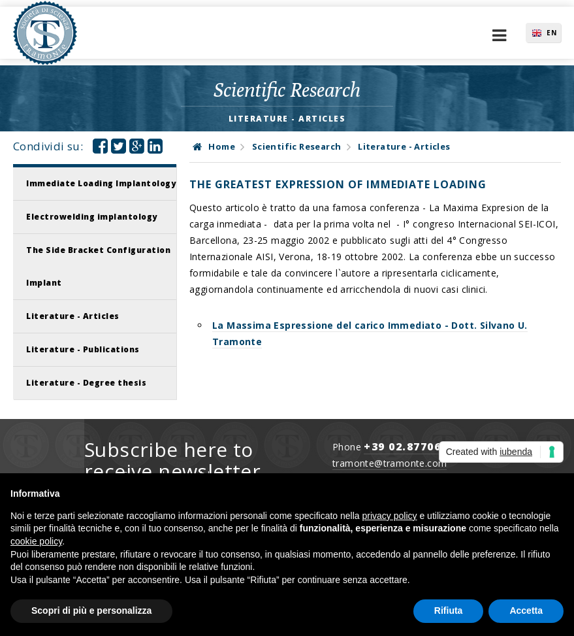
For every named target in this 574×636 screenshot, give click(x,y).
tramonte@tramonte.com (389, 463)
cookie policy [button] (36, 541)
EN (552, 32)
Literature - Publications (83, 349)
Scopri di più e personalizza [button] (91, 610)
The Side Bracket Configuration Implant (98, 266)
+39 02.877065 (406, 446)
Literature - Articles (73, 316)
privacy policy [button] (389, 515)
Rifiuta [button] (448, 610)
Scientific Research (297, 146)
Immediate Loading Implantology (101, 183)
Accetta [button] (526, 610)
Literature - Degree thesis (86, 382)
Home (214, 146)
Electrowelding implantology (91, 216)
